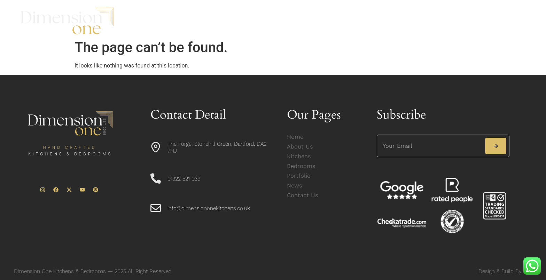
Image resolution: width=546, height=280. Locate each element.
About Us (218, 20)
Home (181, 20)
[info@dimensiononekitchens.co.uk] (155, 208)
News (379, 20)
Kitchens (259, 20)
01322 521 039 (184, 178)
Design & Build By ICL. (505, 271)
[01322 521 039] (155, 178)
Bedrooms (301, 20)
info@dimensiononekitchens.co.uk (208, 208)
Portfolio (344, 20)
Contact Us (418, 20)
